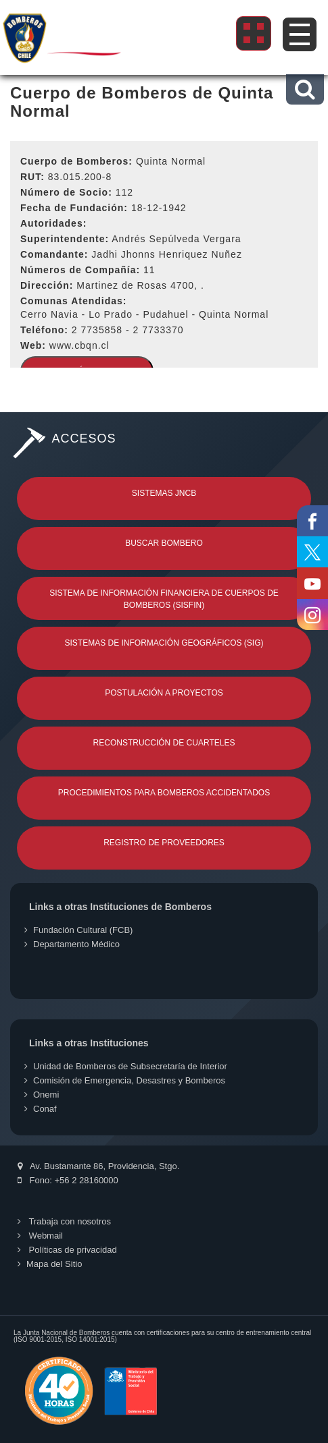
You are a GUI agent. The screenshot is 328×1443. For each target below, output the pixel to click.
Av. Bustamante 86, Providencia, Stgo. (98, 1166)
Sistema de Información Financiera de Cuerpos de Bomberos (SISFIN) (164, 599)
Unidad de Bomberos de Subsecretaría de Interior (125, 1066)
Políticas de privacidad (67, 1250)
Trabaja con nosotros (64, 1221)
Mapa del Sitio (50, 1264)
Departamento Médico (72, 944)
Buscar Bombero (164, 543)
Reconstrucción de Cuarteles (164, 742)
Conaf (40, 1109)
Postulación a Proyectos (164, 693)
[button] (304, 89)
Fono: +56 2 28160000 (68, 1180)
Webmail (40, 1235)
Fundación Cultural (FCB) (78, 930)
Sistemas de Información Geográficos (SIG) (163, 643)
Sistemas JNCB (164, 493)
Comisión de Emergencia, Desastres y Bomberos (124, 1080)
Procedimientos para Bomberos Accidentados (164, 792)
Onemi (41, 1095)
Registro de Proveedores (164, 842)
